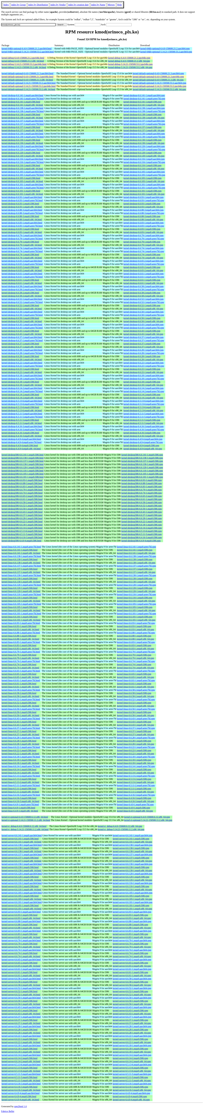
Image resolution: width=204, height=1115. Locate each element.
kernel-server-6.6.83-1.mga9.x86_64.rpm (132, 937)
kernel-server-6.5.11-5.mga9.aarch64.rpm (132, 1074)
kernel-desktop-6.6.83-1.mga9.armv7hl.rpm (143, 226)
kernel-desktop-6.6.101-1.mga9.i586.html (21, 191)
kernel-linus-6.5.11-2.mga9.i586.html (19, 788)
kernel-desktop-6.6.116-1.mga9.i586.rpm (142, 165)
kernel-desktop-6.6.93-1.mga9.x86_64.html (22, 207)
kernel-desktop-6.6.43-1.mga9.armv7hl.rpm (143, 327)
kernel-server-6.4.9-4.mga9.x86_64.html (20, 1099)
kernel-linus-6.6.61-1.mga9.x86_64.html (20, 687)
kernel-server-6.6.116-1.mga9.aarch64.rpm (132, 883)
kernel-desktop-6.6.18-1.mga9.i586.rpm (141, 382)
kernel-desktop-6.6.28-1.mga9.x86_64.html (22, 359)
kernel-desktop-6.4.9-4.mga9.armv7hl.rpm (143, 442)
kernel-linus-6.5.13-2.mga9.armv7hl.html (21, 776)
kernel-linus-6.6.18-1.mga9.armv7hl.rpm (136, 757)
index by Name (98, 4)
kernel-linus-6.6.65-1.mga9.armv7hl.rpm (136, 671)
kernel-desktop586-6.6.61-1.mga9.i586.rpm (141, 499)
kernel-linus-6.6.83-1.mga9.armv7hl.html (21, 642)
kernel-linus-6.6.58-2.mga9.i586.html (19, 693)
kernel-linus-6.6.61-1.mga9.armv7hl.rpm (136, 680)
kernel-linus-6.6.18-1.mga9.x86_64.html (20, 763)
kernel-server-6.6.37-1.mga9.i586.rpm (130, 1020)
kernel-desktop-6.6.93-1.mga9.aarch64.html (22, 197)
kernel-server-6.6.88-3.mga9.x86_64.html (21, 928)
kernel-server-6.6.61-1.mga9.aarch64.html (21, 969)
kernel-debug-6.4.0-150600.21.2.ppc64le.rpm (129, 58)
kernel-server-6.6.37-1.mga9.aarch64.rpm (132, 1017)
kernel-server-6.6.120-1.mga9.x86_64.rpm (132, 880)
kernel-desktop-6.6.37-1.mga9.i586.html (20, 343)
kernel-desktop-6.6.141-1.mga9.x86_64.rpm (143, 105)
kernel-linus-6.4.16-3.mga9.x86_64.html (20, 801)
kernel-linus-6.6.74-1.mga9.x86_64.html (20, 667)
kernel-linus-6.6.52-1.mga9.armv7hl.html (21, 699)
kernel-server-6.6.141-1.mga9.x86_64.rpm (132, 842)
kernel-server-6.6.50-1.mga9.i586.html (19, 1001)
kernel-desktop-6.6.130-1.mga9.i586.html (21, 140)
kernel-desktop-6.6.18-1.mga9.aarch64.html (22, 375)
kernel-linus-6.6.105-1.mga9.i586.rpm (134, 607)
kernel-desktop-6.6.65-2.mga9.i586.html (20, 267)
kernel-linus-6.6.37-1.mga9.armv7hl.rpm (136, 728)
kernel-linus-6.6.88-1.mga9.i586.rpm (134, 636)
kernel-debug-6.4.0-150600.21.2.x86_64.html (23, 61)
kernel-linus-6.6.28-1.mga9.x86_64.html (20, 744)
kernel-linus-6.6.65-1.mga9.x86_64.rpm (135, 677)
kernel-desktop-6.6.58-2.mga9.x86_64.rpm (143, 296)
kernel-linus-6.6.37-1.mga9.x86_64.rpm (135, 734)
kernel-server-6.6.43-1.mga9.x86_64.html (21, 1013)
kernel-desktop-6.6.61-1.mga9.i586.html (20, 280)
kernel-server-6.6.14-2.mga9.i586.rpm (130, 1058)
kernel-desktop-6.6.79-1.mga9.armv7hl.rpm (143, 238)
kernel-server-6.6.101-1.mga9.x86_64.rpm (132, 908)
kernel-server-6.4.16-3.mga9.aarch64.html (21, 1083)
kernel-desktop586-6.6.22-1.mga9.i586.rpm (141, 521)
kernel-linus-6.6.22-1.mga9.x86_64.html (20, 753)
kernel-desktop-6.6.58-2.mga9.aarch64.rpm (143, 286)
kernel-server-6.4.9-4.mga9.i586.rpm (130, 1096)
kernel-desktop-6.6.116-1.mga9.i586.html (21, 165)
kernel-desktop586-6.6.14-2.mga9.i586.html (22, 528)
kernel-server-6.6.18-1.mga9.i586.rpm (130, 1048)
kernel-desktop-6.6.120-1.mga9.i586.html (21, 152)
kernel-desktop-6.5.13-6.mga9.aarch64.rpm (143, 401)
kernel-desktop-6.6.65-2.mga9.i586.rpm (141, 267)
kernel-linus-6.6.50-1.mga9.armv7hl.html (21, 709)
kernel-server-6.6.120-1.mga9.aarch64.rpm (132, 873)
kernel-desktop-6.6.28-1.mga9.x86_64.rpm (143, 359)
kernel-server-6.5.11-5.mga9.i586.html (19, 1077)
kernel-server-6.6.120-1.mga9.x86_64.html (21, 880)
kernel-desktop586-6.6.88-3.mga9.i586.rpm (141, 483)
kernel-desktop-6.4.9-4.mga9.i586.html (20, 445)
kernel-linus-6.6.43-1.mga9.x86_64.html (20, 725)
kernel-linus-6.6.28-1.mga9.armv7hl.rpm (136, 737)
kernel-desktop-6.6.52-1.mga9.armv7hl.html (22, 302)
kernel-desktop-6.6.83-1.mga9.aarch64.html (22, 222)
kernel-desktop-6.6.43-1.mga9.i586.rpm (141, 331)
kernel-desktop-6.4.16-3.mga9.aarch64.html (22, 426)
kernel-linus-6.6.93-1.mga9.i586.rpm (134, 626)
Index (6, 4)
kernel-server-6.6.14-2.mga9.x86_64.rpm (132, 1061)
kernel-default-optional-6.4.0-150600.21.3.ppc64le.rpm (158, 76)
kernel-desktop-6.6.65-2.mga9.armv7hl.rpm (143, 264)
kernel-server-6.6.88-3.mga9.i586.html (19, 924)
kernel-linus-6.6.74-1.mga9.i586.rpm (134, 664)
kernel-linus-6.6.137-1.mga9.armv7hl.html (21, 566)
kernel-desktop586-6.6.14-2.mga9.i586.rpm (141, 528)
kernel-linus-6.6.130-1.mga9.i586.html (19, 578)
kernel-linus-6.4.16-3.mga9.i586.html (19, 798)
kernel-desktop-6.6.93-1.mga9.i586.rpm (141, 203)
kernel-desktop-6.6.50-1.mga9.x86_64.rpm (143, 321)
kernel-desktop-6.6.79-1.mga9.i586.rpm (141, 242)
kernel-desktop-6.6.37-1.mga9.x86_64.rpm (143, 347)
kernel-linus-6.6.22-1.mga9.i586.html (19, 750)
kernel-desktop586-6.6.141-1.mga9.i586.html (23, 454)
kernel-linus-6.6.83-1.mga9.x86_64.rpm (135, 648)
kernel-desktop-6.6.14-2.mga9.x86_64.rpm (143, 397)
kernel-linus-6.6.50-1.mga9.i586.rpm (134, 712)
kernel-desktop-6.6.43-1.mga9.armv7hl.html (22, 327)
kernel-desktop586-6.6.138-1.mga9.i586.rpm (142, 458)
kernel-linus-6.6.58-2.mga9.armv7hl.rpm (136, 690)
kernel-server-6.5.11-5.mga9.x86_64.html (21, 1080)
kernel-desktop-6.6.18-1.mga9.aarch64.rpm (143, 375)
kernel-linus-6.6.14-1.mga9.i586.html (19, 769)
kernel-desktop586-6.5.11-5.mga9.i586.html (22, 534)
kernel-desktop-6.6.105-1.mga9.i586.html (21, 178)
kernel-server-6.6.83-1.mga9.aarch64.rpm (132, 931)
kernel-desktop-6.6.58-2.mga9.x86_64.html (22, 296)
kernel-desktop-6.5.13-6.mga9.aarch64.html (22, 401)
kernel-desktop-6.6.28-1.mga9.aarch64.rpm (143, 350)
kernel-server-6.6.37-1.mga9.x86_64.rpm (132, 1023)
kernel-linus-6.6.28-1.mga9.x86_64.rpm (135, 744)
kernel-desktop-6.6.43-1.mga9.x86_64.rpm (143, 334)
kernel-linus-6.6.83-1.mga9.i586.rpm (134, 645)
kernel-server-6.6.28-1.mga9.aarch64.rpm (132, 1026)
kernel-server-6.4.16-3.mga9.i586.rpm (130, 1087)
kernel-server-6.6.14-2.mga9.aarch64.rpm (132, 1055)
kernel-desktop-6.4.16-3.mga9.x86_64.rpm (143, 436)
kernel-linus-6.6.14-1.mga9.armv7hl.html (21, 766)
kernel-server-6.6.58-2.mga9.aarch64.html (21, 978)
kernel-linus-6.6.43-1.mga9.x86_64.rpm (135, 725)
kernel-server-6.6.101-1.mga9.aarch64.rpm (132, 902)
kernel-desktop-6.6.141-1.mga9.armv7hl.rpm (144, 98)
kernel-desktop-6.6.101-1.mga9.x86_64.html (22, 194)
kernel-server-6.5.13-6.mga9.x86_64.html (21, 1071)
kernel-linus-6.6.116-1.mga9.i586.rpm (134, 597)
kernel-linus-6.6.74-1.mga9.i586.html (19, 664)
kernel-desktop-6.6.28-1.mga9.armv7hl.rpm (143, 353)
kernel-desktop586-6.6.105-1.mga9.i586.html (23, 474)
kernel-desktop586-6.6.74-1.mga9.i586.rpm (141, 493)
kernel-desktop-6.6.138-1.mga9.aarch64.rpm (144, 108)
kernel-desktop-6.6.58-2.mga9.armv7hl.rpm (143, 289)
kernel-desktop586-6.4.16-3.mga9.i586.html (22, 537)
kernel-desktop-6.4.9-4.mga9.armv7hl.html (21, 442)
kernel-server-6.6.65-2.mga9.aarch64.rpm (132, 959)
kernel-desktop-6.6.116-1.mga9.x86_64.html (22, 168)
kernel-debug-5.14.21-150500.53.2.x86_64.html (24, 67)
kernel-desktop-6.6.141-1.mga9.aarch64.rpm (144, 95)
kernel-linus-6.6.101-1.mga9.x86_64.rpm (136, 620)
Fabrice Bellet (7, 1111)
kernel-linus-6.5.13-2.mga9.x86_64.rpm (135, 782)
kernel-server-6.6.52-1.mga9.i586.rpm (130, 991)
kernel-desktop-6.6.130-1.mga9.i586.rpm (142, 140)
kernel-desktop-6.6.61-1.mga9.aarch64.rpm (143, 273)
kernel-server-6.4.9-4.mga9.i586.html (19, 1096)
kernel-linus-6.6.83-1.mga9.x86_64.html (20, 648)
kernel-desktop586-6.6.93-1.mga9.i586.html (22, 480)
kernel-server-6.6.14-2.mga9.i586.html (19, 1058)
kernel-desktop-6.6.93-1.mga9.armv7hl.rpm (143, 200)
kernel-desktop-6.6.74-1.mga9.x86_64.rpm (143, 257)
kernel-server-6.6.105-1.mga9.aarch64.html (22, 893)
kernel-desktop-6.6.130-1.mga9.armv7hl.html (23, 137)
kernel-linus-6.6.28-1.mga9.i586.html (19, 741)
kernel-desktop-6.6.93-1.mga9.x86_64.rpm (143, 207)
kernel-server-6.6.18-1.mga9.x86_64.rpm (132, 1052)
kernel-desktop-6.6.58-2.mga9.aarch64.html (22, 286)
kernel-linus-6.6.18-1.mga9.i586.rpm (134, 760)
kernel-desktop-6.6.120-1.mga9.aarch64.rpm (144, 146)
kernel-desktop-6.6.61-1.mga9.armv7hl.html (22, 277)
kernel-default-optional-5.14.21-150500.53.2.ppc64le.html (29, 86)
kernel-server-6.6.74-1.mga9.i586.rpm (130, 953)
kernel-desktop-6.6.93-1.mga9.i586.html (20, 203)
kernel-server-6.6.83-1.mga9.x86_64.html (21, 937)
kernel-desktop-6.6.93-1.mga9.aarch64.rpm (143, 197)
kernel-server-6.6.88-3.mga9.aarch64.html (21, 921)
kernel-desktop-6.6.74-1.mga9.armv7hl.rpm (143, 251)
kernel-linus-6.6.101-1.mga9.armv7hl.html (21, 613)
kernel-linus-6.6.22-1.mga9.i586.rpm (134, 750)
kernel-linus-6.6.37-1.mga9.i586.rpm (134, 731)
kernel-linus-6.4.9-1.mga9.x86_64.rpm (135, 811)
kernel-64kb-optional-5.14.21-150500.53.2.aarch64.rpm (166, 51)
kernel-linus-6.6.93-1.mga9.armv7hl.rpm (136, 623)
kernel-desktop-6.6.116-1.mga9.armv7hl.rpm (144, 162)
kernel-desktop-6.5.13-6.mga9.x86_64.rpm (143, 410)
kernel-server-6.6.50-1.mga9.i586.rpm (130, 1001)
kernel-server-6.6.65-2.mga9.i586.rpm (130, 963)
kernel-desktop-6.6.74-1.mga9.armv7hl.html (22, 251)
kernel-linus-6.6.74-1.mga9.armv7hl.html (21, 661)
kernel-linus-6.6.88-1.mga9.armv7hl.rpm (136, 632)
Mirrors (111, 4)
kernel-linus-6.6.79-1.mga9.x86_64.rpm (135, 658)
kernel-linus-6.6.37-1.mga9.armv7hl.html (21, 728)
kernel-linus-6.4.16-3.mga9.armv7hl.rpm (136, 795)
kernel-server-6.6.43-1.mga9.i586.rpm (130, 1010)
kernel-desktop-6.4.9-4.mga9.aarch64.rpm (143, 439)
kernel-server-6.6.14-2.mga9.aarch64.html (21, 1055)
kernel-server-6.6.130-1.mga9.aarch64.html (22, 864)
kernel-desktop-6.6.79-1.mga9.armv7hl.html (22, 238)
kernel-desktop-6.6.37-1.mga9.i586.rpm (141, 343)
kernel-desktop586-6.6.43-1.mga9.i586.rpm (141, 512)
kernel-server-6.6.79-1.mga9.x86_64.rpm (132, 947)
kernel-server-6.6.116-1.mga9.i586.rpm (131, 886)
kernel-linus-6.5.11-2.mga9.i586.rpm (134, 788)
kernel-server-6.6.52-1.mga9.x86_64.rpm (132, 994)
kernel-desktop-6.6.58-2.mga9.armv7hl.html (22, 289)
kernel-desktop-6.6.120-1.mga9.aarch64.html (22, 146)
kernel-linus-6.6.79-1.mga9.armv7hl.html (21, 652)
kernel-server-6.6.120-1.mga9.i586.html (20, 877)
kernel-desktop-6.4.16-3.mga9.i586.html (20, 433)
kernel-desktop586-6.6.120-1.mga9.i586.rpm (142, 467)
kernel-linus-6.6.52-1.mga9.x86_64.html (20, 706)
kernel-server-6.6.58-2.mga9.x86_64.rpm (132, 985)
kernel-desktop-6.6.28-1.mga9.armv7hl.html (22, 353)
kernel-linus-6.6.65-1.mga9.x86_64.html (20, 677)
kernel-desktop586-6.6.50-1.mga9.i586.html (22, 509)
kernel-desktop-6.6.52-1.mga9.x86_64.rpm (143, 308)
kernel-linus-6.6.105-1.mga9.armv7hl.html (21, 604)
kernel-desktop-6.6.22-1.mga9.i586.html (20, 369)
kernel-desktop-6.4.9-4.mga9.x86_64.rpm (142, 448)
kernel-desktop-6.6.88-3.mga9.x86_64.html (22, 219)
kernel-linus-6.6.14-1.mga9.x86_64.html (20, 772)
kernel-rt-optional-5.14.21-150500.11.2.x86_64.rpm (148, 820)
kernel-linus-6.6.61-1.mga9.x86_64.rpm (135, 687)
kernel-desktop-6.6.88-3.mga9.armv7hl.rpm (143, 213)
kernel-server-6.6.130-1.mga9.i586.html (20, 867)
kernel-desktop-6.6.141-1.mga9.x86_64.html (22, 105)
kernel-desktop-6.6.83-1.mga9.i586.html (20, 229)
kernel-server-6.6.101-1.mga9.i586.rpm (131, 905)
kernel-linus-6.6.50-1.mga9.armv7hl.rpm (136, 709)
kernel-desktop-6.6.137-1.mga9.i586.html (21, 127)
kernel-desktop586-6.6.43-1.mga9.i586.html (22, 512)
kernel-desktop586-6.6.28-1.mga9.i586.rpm (141, 518)
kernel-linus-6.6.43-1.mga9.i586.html (19, 722)
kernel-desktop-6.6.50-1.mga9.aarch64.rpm (143, 312)
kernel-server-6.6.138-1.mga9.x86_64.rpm (132, 851)
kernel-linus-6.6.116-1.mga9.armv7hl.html (21, 594)
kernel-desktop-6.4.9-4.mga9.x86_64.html (21, 448)
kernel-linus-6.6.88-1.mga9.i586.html (19, 636)
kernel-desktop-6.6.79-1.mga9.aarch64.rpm (143, 235)
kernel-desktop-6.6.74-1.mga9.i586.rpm (141, 254)
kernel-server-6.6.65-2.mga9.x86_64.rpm (132, 966)
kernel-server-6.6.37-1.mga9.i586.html (19, 1020)
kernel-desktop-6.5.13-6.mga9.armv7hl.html (22, 404)
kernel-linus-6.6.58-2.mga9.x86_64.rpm (135, 696)
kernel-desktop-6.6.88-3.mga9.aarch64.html (22, 210)
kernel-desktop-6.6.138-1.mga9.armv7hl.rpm (144, 111)
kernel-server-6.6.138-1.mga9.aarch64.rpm (132, 845)
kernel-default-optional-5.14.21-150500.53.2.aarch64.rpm (159, 83)
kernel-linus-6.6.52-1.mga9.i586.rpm (134, 702)
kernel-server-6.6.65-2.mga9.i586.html (19, 963)
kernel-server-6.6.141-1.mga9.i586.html (20, 838)
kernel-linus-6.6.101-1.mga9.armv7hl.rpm (136, 613)
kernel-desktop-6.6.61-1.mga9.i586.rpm (141, 280)
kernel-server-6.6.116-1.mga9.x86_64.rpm (132, 889)
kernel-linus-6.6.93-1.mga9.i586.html (19, 626)
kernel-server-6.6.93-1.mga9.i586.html (19, 915)
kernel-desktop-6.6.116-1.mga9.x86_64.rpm (143, 168)
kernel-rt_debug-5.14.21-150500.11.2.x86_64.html (25, 829)
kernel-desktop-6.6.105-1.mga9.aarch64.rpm (144, 172)
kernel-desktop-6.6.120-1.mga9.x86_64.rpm (143, 156)
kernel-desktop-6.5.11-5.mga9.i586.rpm (141, 420)
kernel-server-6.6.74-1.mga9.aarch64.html (21, 950)
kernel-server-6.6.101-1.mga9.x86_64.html (21, 908)
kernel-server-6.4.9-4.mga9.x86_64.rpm (131, 1099)
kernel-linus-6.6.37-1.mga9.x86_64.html (20, 734)
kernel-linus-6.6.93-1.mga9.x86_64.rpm (135, 629)
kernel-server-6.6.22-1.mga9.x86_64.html (21, 1042)
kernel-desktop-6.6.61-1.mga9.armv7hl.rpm (143, 277)
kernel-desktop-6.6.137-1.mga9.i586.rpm (142, 127)
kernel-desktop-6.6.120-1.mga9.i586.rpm (142, 152)
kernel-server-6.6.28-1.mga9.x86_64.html (21, 1033)
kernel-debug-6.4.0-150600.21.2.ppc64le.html (23, 58)
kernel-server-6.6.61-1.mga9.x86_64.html (21, 975)
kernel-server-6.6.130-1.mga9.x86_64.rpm (132, 870)
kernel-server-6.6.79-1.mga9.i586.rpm (130, 943)
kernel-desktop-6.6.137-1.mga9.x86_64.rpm (143, 130)
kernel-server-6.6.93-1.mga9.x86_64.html (21, 918)
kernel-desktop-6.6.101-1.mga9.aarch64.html (22, 184)
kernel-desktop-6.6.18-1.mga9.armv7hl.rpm (143, 378)
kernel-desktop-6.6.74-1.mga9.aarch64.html (22, 248)
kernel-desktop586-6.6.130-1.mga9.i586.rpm (142, 464)
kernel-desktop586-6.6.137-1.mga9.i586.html (23, 461)
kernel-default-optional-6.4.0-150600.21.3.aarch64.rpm (158, 73)
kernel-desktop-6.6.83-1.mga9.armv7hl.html (22, 226)
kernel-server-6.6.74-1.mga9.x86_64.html (21, 956)
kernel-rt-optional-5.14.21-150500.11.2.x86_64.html (26, 820)
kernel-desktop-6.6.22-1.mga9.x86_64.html (22, 372)
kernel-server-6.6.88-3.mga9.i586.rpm (130, 924)
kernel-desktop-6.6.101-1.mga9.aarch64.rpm (144, 184)
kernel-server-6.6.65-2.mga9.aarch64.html (21, 959)
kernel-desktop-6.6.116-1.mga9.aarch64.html (22, 159)
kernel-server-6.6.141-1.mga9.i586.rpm (131, 838)
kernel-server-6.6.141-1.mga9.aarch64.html (22, 835)
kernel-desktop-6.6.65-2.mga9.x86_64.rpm (143, 270)
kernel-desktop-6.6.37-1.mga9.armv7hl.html (22, 340)
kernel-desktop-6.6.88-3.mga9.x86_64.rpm (143, 219)
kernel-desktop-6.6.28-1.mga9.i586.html (20, 356)
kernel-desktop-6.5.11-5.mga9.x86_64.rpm (143, 423)
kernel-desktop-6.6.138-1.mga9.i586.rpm (142, 114)
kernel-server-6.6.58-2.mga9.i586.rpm (130, 982)
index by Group (18, 4)
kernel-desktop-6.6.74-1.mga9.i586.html (20, 254)
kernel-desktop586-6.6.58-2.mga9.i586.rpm (141, 502)
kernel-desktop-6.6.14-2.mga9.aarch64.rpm (143, 388)
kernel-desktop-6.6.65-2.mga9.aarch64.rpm (143, 261)
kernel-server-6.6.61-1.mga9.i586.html (19, 972)
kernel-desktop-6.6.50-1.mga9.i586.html (20, 318)
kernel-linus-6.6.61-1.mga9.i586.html (19, 683)
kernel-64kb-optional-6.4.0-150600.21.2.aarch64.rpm (165, 48)
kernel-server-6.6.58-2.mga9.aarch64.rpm (132, 978)
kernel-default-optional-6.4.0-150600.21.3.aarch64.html (27, 73)
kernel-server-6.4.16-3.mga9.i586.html (19, 1087)
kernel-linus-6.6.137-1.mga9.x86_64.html (21, 572)
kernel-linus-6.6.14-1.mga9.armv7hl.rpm (136, 766)
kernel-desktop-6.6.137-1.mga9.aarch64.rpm (144, 121)
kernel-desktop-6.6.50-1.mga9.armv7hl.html (22, 315)
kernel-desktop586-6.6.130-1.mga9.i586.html (23, 464)
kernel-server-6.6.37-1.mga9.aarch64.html (21, 1017)
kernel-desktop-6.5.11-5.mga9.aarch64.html (22, 413)
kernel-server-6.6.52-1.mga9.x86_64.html (21, 994)
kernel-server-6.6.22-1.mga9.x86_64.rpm (132, 1042)
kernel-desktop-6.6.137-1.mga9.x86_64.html (22, 130)
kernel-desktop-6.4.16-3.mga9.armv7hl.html (22, 429)
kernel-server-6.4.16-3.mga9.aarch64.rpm (132, 1083)
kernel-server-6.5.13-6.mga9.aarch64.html (21, 1064)
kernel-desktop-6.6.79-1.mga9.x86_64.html (22, 245)
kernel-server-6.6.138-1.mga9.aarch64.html (22, 845)
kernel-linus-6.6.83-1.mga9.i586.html (19, 645)
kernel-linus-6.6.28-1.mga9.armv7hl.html (21, 737)
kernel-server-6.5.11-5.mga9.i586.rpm (130, 1077)
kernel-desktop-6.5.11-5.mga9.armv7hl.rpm (143, 417)
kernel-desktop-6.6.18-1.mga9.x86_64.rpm (143, 385)
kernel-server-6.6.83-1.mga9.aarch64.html (21, 931)
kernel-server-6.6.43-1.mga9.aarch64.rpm (132, 1007)
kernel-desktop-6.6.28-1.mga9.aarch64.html (22, 350)
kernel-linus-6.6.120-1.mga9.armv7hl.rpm (136, 585)
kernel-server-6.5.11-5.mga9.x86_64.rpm (132, 1080)
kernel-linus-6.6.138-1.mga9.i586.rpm (134, 559)
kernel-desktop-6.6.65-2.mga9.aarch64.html (22, 261)
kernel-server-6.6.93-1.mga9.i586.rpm (130, 915)
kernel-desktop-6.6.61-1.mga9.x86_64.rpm (143, 283)
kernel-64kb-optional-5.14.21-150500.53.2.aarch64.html (28, 51)
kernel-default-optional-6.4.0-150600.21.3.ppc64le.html (27, 76)
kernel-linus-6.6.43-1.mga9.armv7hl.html (21, 718)
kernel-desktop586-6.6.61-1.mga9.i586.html (22, 499)
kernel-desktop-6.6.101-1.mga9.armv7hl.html (23, 187)
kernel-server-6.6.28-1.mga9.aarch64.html (21, 1026)
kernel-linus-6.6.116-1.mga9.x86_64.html (21, 601)
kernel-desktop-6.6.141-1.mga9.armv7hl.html (23, 98)
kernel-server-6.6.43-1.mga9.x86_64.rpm (132, 1013)
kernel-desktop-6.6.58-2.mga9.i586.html (20, 292)
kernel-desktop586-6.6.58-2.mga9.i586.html (22, 502)
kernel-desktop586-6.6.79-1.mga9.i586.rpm (141, 489)
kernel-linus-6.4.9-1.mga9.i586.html (18, 807)
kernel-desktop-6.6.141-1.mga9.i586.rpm (142, 102)
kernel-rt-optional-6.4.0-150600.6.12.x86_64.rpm (147, 817)
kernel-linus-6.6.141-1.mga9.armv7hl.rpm (136, 546)
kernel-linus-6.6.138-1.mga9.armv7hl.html (21, 556)
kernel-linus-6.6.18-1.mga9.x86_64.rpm (135, 763)
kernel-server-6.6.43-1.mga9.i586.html (19, 1010)
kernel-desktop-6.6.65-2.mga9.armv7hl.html (22, 264)
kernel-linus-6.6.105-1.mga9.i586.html (19, 607)
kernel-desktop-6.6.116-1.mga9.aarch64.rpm (144, 159)
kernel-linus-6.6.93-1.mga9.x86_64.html (20, 629)
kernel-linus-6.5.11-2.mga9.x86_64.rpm (135, 792)
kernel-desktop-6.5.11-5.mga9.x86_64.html (22, 423)
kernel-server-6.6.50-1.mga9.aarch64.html (21, 998)
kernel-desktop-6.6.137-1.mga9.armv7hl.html (23, 124)
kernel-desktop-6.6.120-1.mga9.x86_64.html (22, 156)
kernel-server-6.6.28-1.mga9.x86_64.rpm (132, 1033)
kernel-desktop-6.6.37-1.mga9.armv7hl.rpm (143, 340)
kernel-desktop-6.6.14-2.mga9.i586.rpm (141, 394)
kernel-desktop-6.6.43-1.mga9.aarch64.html (22, 324)
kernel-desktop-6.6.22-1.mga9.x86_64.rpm (143, 372)
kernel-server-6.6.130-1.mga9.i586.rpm (131, 867)
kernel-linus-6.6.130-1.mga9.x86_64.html (21, 582)
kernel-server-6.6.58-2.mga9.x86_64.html (21, 985)
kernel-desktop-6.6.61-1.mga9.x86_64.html (22, 283)
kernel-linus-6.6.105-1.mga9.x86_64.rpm (136, 610)
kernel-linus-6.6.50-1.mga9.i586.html (19, 712)
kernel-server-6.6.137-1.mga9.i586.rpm (131, 858)
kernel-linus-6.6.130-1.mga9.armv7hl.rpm (136, 575)
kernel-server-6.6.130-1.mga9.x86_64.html (21, 870)
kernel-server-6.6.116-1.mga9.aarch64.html (22, 883)
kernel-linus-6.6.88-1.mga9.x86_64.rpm (135, 639)
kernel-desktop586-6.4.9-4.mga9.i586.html (21, 540)
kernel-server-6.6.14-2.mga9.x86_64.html (21, 1061)
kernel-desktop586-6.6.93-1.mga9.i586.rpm (141, 480)
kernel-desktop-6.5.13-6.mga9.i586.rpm (141, 407)
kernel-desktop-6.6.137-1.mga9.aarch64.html (22, 121)
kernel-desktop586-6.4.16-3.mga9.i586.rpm (141, 537)
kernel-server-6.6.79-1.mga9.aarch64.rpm (132, 940)
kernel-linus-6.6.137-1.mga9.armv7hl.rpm (136, 566)
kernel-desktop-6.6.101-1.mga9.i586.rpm (142, 191)
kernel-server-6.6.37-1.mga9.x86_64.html (21, 1023)
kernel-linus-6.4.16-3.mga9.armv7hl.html (21, 795)
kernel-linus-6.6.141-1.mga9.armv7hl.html (21, 546)
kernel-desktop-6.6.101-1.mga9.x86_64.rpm (143, 194)
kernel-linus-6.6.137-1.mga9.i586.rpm (134, 569)
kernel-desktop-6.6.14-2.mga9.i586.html (20, 394)
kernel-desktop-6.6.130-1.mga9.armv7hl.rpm (144, 137)
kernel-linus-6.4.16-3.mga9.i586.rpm (134, 798)
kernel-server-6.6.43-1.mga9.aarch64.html (21, 1007)
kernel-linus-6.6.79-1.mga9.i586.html (19, 655)
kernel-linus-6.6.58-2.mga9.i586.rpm (134, 693)
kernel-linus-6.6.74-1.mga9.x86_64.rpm (135, 667)
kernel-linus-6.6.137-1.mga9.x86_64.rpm (136, 572)
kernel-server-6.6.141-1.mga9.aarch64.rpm (132, 835)
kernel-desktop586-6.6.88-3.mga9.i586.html (22, 483)
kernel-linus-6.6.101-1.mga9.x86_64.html (21, 620)
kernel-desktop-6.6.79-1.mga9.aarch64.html (22, 235)
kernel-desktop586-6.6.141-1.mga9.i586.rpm (142, 454)
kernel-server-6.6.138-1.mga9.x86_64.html (21, 851)
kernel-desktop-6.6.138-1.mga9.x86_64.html (22, 117)
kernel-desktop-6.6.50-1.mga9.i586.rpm (141, 318)
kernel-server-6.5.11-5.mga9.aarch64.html (21, 1074)
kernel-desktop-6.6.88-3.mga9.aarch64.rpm (143, 210)
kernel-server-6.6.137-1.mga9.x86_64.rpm (132, 861)
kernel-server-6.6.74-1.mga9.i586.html (19, 953)
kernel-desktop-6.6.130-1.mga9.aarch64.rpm (144, 133)
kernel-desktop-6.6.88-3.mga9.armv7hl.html (22, 213)
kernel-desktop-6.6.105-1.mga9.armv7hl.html (23, 175)
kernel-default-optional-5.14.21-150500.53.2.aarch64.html (29, 83)
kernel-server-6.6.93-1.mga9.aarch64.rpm (132, 912)
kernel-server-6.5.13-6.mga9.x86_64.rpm (132, 1071)
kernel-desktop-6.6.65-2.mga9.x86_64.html (22, 270)
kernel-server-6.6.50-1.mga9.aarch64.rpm (132, 998)
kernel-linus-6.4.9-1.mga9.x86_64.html (20, 811)
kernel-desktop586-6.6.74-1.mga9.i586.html (22, 493)
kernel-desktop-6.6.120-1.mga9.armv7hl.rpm (144, 149)
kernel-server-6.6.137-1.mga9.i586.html (20, 858)
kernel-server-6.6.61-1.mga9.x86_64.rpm (132, 975)
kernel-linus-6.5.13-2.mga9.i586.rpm (134, 779)
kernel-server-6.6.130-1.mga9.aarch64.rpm (132, 864)
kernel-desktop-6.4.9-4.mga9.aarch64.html (21, 439)
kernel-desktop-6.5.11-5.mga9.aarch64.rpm (143, 413)
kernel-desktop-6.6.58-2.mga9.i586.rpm (141, 292)
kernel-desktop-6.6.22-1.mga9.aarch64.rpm (143, 362)
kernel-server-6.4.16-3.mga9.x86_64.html (21, 1090)
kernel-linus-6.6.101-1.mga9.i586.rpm (134, 617)
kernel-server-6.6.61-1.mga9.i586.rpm (130, 972)
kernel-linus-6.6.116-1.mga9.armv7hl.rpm (136, 594)
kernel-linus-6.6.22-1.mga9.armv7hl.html (21, 747)
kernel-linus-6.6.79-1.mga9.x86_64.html (20, 658)
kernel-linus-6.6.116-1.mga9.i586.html (19, 597)
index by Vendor (58, 4)
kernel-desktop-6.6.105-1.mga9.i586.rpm (142, 178)
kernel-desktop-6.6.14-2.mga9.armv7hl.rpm (143, 391)
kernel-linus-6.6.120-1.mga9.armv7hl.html (21, 585)
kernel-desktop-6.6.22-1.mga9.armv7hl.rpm (143, 366)
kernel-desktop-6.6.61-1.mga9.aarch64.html (22, 273)
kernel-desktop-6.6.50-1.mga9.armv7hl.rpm (143, 315)
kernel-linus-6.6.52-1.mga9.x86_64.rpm (135, 706)
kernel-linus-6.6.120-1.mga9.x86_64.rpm (136, 591)
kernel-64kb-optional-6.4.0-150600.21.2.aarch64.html (27, 48)
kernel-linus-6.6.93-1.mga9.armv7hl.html (21, 623)
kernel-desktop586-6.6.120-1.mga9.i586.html (23, 467)
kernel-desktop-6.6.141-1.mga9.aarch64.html (22, 95)
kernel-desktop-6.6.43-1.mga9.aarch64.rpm (143, 324)
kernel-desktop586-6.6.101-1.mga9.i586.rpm (142, 477)
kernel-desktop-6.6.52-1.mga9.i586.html (20, 305)
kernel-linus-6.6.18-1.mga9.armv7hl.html (21, 757)
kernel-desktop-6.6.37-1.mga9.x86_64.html (22, 347)
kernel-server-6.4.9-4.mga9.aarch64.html (20, 1093)
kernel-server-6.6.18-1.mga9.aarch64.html (21, 1045)
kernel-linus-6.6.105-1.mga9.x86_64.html (21, 610)
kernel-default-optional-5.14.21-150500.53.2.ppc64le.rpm (159, 86)
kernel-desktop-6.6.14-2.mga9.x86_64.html (22, 397)
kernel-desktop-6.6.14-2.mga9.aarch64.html (22, 388)
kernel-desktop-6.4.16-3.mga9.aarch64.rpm (143, 426)
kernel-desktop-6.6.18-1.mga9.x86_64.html (22, 385)
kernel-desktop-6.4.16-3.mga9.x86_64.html (22, 436)
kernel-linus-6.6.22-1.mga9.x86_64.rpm (135, 753)
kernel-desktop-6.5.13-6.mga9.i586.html (20, 407)
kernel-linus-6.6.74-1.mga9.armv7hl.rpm (136, 661)
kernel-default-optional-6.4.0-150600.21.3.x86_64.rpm (158, 80)
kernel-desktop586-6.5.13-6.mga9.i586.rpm (141, 531)
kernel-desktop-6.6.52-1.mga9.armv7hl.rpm (143, 302)
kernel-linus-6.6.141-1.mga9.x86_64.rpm (136, 553)
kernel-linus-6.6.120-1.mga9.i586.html (19, 588)
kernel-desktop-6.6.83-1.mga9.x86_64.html (22, 232)
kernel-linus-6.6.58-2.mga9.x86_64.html (20, 696)
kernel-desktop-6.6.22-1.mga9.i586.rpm (141, 369)
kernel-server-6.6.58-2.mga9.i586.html (19, 982)
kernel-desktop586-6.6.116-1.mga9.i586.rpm (142, 470)
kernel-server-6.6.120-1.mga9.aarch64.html (22, 873)
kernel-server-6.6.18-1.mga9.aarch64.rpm (132, 1045)
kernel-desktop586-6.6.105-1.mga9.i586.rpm (142, 474)
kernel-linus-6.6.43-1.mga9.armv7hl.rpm (136, 718)
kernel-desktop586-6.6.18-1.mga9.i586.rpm (141, 525)
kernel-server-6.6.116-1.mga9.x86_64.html (21, 889)
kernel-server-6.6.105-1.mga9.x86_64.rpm (132, 899)
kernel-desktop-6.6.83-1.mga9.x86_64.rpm (143, 232)
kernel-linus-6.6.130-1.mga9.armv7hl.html (21, 575)
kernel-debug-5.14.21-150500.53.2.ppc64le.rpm (130, 64)
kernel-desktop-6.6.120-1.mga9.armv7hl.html (23, 149)
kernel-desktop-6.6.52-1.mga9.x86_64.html (22, 308)
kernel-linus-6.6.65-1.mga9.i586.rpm (134, 674)
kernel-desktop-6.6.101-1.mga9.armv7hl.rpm (144, 187)
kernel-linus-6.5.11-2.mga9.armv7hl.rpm (136, 785)
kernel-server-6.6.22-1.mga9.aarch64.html (21, 1036)
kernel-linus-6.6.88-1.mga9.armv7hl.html (21, 632)
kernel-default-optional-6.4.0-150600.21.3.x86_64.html (27, 80)
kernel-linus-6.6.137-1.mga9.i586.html (19, 569)
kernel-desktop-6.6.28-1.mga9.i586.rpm (141, 356)
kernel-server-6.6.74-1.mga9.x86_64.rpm (132, 956)
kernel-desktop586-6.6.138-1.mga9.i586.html (23, 458)
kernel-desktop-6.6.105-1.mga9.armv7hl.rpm (144, 175)
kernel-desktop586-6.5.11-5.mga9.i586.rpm (141, 534)
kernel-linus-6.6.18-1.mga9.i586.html (19, 760)
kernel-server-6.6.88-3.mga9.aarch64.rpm (132, 921)
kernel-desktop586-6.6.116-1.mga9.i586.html (23, 470)
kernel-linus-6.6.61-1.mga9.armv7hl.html (21, 680)
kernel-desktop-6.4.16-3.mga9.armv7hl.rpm (143, 429)
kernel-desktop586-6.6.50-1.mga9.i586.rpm (141, 509)
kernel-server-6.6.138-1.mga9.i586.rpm (131, 848)
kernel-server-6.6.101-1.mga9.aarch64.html (22, 902)
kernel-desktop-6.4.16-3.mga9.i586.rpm (141, 433)
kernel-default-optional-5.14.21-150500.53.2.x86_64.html (28, 89)
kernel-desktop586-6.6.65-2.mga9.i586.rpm (141, 496)
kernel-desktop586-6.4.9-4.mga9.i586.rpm (141, 540)
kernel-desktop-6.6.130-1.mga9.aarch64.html (22, 133)
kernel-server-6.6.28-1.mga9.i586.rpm (130, 1029)
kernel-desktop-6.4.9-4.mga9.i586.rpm (141, 445)
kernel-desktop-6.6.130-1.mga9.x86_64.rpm (143, 143)
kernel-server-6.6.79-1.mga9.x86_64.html (21, 947)
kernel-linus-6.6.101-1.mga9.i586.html (19, 617)
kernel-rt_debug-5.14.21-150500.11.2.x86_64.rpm (121, 829)
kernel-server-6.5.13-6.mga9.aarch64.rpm (132, 1064)
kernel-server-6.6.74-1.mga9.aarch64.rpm (132, 950)
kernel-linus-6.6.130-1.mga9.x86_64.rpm (136, 582)
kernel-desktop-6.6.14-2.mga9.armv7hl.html (22, 391)
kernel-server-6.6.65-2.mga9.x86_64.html (21, 966)
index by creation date (78, 4)
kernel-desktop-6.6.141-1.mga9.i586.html (21, 102)
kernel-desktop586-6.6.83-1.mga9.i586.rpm (141, 486)
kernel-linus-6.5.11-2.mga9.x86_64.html (20, 792)
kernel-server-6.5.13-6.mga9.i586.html (19, 1068)
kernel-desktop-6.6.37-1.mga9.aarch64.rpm (143, 337)
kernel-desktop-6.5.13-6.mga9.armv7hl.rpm (143, 404)
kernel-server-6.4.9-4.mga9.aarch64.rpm (131, 1093)
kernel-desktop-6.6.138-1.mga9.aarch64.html (22, 108)
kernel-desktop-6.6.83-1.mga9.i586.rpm (141, 229)
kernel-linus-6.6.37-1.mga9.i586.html (19, 731)
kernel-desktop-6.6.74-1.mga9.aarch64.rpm (143, 248)
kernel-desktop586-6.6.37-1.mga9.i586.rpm (141, 515)
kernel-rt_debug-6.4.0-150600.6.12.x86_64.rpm (120, 826)
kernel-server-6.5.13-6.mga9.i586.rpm (130, 1068)
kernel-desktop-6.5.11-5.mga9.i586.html (20, 420)
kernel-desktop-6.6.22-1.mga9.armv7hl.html (22, 366)
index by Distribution (38, 4)
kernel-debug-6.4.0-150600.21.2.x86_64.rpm (129, 61)
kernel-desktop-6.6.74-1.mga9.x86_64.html (22, 257)
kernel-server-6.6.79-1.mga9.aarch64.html (21, 940)
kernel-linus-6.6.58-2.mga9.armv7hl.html (21, 690)
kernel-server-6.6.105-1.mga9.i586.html (20, 896)
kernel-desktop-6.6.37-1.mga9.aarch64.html (22, 337)
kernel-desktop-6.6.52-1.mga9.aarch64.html (22, 299)
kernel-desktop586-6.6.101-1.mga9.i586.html (23, 477)
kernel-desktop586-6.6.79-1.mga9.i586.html (22, 489)
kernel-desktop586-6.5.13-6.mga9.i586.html (22, 531)
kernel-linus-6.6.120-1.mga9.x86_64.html (21, 591)
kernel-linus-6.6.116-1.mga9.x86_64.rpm (136, 601)
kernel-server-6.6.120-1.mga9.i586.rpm (131, 877)
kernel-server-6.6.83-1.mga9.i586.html (19, 934)
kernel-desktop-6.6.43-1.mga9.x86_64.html (22, 334)
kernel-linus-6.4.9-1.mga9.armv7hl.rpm (135, 804)
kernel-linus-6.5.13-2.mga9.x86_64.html (20, 782)
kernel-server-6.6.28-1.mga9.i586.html (19, 1029)
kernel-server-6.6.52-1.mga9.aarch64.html (21, 988)
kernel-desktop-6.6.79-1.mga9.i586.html (20, 242)
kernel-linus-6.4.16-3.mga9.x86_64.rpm (135, 801)
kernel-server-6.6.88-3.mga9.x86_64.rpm (132, 928)
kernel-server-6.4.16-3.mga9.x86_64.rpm (132, 1090)
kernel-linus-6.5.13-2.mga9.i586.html (19, 779)
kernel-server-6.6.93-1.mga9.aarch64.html (21, 912)
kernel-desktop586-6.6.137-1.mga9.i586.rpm (142, 461)
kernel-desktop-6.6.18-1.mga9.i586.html (20, 382)
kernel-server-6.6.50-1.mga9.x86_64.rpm (132, 1004)
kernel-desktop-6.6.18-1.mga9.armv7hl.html (22, 378)
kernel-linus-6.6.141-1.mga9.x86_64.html (21, 553)
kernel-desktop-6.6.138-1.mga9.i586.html (21, 114)
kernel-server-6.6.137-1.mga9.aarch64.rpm (132, 854)
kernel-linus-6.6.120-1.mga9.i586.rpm (134, 588)
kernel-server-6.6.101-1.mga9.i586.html (20, 905)
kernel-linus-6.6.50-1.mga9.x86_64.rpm (135, 715)
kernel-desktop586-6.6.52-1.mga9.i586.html (22, 505)
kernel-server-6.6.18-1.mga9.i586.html (19, 1048)
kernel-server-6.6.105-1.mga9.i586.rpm (131, 896)
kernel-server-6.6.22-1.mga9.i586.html (19, 1039)
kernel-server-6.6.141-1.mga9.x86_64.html (21, 842)
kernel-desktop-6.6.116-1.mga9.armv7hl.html (23, 162)
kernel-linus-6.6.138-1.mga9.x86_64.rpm (136, 562)
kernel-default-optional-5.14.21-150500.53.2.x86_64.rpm (159, 89)
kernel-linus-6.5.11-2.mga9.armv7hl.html (21, 785)
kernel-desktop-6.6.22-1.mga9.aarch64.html (22, 362)
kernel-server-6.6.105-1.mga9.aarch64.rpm (132, 893)
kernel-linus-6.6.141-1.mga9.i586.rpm (134, 550)
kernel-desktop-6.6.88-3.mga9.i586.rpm (141, 216)
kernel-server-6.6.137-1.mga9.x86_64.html (21, 861)
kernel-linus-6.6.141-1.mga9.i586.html (19, 550)
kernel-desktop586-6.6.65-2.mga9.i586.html (22, 496)
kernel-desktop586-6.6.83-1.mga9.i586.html (22, 486)
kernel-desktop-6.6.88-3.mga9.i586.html (20, 216)
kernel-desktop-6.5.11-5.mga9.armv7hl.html (22, 417)
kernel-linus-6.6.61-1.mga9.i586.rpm (134, 683)
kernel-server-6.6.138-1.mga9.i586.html (20, 848)
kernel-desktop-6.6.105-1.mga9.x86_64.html (22, 181)
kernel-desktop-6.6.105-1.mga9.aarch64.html (22, 172)
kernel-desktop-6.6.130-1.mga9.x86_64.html (22, 143)
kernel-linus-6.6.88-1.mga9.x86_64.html (20, 639)
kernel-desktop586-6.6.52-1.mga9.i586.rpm (141, 505)
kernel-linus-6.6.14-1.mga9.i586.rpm (134, 769)
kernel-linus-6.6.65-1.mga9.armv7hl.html (21, 671)
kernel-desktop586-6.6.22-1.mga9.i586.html (22, 521)
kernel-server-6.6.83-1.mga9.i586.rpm (130, 934)
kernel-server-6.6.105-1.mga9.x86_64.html (21, 899)
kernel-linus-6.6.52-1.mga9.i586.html (19, 702)
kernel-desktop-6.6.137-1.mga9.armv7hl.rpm (144, 124)
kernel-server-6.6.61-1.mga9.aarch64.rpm (132, 969)
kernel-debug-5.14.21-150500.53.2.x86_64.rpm (130, 67)
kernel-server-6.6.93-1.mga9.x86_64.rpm (132, 918)
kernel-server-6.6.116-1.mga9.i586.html (20, 886)
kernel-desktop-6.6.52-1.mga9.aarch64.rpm (143, 299)
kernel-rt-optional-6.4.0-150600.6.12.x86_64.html (25, 817)
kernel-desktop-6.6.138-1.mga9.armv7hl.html (23, 111)
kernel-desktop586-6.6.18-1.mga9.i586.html (22, 525)
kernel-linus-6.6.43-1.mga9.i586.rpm (134, 722)
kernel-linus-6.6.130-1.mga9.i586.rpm (134, 578)
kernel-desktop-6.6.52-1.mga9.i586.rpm (141, 305)
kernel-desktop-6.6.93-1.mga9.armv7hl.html (22, 200)
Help (119, 4)
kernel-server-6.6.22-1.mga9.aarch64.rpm (132, 1036)
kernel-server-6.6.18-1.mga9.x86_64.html (21, 1052)
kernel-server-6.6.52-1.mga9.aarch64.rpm (132, 988)
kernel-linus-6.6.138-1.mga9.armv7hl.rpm (136, 556)
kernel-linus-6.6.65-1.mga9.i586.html (19, 674)
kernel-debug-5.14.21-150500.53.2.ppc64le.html (24, 64)
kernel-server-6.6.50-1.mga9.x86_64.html (21, 1004)
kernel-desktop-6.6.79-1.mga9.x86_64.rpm (143, 245)
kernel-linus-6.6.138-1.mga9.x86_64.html (21, 562)
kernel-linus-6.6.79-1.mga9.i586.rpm (134, 655)
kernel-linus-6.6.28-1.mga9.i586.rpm (134, 741)
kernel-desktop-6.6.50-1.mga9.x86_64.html (22, 321)
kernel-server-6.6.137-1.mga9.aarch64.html (22, 854)
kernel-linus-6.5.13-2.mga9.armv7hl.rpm (136, 776)
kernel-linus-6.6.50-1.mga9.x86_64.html (20, 715)
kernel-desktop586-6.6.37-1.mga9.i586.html (22, 515)
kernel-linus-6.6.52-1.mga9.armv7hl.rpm (136, 699)
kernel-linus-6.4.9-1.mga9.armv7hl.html (20, 804)
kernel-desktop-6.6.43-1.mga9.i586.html (20, 331)
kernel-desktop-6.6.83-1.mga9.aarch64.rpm (143, 222)
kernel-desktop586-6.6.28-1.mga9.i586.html (22, 518)
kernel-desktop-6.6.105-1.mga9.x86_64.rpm (143, 181)
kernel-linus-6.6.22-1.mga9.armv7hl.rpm (136, 747)
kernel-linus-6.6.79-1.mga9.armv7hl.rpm (136, 652)
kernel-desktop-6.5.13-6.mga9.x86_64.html (22, 410)
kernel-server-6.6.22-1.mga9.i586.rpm (130, 1039)
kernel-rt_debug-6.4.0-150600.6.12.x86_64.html (24, 826)
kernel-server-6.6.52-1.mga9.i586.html (19, 991)
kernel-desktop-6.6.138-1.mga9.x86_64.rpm (143, 117)
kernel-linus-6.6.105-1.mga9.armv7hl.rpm (136, 604)
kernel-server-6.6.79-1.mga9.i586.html (19, 943)
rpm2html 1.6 (20, 1106)
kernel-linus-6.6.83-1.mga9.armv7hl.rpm (136, 642)
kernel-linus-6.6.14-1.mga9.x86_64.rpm (135, 772)
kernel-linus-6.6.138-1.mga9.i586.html (19, 559)
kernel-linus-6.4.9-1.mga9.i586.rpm (133, 807)
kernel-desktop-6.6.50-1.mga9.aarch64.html (22, 312)
